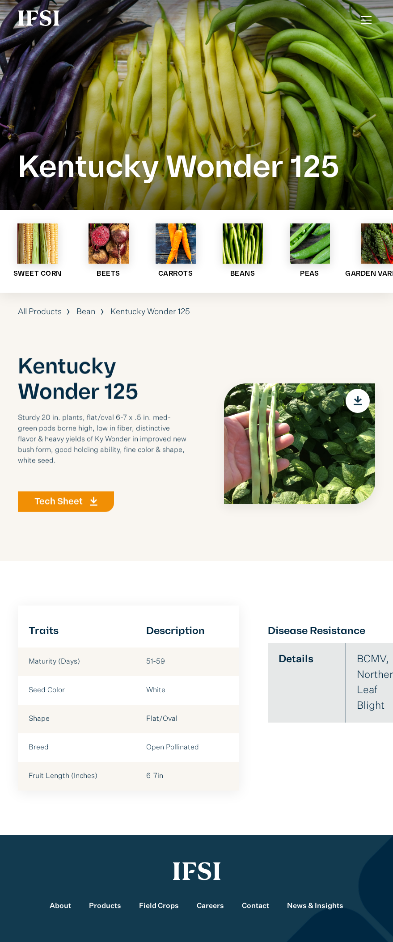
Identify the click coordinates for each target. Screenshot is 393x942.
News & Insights (315, 906)
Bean (86, 312)
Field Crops (159, 906)
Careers (210, 906)
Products (105, 906)
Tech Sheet (58, 505)
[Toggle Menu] (366, 20)
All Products (40, 312)
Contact (255, 906)
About (60, 906)
